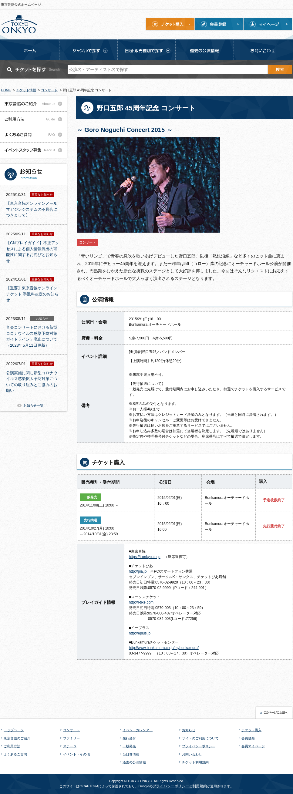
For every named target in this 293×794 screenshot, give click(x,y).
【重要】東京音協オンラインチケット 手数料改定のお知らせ (32, 294)
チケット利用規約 (195, 762)
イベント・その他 (76, 754)
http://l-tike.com (141, 602)
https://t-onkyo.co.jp (144, 557)
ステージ (69, 746)
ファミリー (71, 738)
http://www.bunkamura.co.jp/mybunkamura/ (164, 648)
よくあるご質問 (15, 754)
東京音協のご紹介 (17, 738)
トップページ (14, 730)
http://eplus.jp (139, 633)
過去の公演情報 (134, 762)
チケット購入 (251, 730)
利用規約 (199, 786)
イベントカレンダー (138, 730)
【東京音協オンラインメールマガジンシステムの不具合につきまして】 (31, 209)
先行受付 (129, 738)
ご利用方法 (12, 746)
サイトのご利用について (200, 738)
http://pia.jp (138, 571)
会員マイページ (253, 746)
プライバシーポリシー (198, 746)
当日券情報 (131, 754)
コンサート (71, 730)
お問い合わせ (192, 754)
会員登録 (248, 738)
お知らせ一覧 (33, 405)
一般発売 (129, 746)
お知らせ (188, 730)
